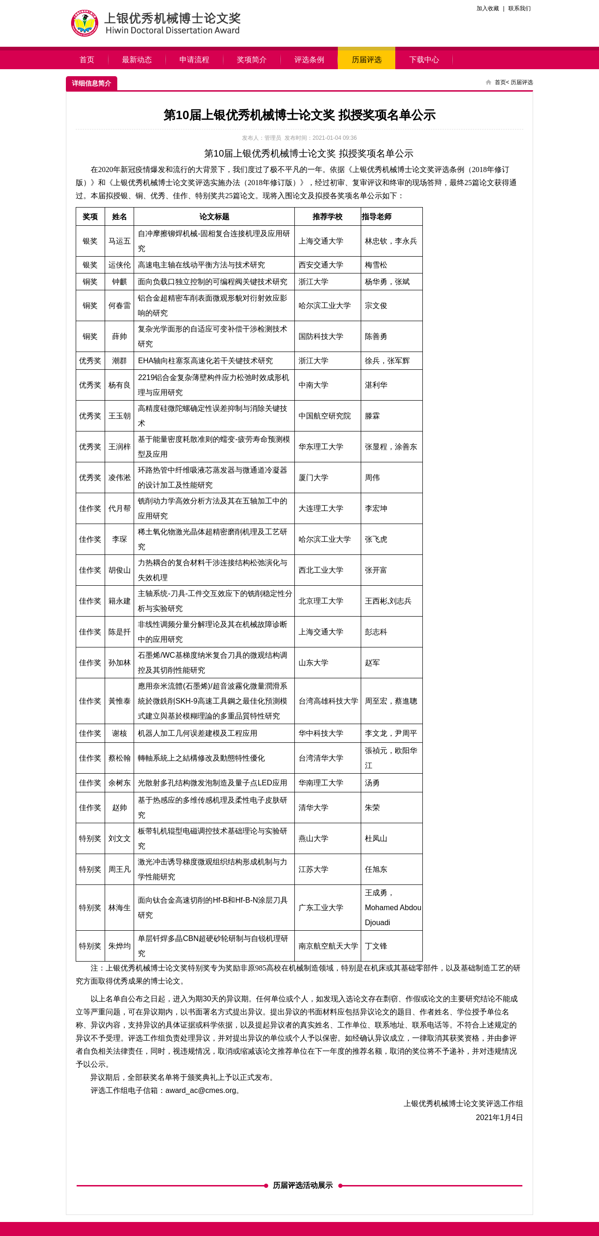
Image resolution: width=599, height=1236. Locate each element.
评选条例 (309, 60)
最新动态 (137, 60)
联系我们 (519, 8)
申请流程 (195, 60)
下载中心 (424, 60)
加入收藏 (488, 8)
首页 (87, 60)
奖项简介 (252, 60)
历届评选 (366, 60)
